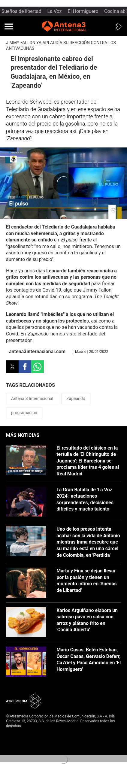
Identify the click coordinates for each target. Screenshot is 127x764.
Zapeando (75, 398)
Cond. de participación (24, 750)
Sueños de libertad (21, 11)
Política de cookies (21, 745)
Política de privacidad (23, 740)
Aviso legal (15, 735)
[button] (9, 26)
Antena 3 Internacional (32, 398)
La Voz (54, 11)
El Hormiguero (83, 11)
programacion (24, 412)
